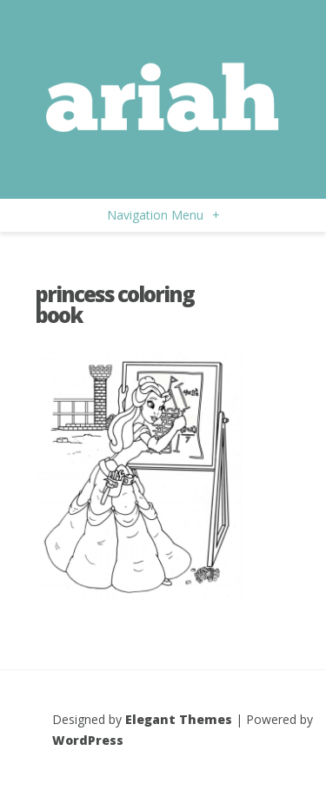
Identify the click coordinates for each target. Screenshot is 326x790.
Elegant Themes (178, 719)
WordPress (87, 740)
